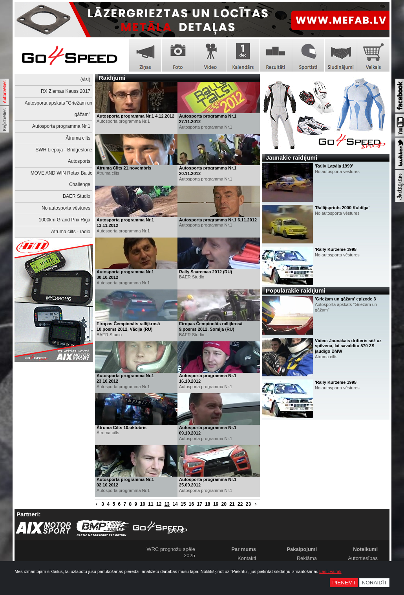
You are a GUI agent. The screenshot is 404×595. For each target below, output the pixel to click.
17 (199, 504)
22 (240, 504)
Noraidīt (374, 583)
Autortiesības (363, 558)
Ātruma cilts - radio (70, 231)
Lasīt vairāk (330, 571)
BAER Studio (76, 196)
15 (183, 504)
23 (248, 504)
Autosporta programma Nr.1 (61, 126)
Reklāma (307, 558)
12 (158, 504)
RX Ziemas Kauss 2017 (65, 91)
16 (191, 504)
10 (142, 504)
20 (224, 504)
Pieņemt (344, 583)
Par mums (243, 549)
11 (150, 504)
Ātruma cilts (78, 138)
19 (215, 504)
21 (231, 504)
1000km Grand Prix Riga (64, 220)
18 (207, 504)
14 (174, 504)
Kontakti (247, 558)
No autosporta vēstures (66, 208)
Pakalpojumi (302, 549)
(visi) (85, 79)
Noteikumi (365, 549)
